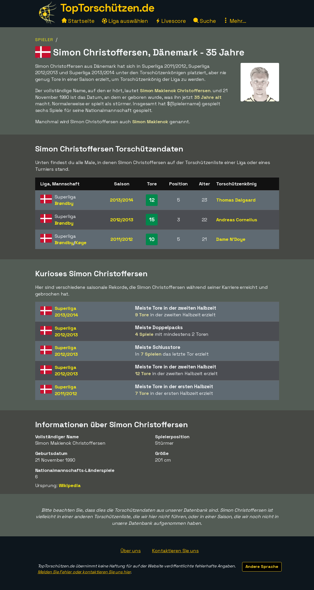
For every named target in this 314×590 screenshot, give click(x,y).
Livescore (170, 20)
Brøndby (64, 203)
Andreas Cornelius (236, 220)
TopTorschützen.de (107, 8)
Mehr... (234, 20)
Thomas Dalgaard (236, 200)
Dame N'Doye (230, 239)
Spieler (44, 39)
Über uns (130, 551)
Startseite (78, 20)
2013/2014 (121, 200)
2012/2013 (121, 220)
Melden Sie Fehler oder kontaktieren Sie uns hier (84, 572)
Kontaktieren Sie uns (175, 551)
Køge (81, 242)
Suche (204, 20)
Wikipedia (70, 485)
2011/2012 (121, 239)
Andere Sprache (261, 566)
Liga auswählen (125, 20)
